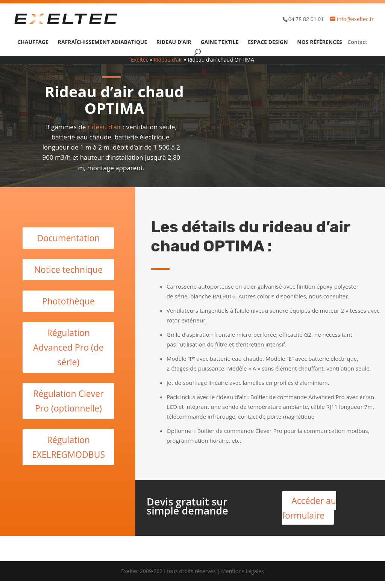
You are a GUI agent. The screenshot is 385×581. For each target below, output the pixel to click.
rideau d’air (104, 127)
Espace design (268, 42)
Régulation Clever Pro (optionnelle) (68, 400)
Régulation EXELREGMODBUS (68, 447)
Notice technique (68, 269)
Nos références (319, 42)
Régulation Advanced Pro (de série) (68, 347)
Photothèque (68, 301)
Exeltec (139, 59)
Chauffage (33, 42)
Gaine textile (219, 42)
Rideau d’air (173, 42)
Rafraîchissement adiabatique (102, 42)
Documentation (68, 238)
